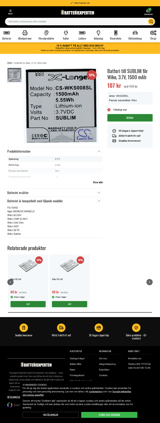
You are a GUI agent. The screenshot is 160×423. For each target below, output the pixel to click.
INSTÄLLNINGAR (50, 415)
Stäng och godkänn (109, 415)
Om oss (103, 358)
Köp (28, 304)
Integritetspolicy (107, 364)
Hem (9, 63)
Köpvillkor (104, 369)
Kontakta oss (134, 358)
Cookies (103, 375)
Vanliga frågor (77, 358)
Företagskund (77, 375)
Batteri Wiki (75, 364)
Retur (72, 369)
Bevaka (129, 118)
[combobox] (80, 21)
